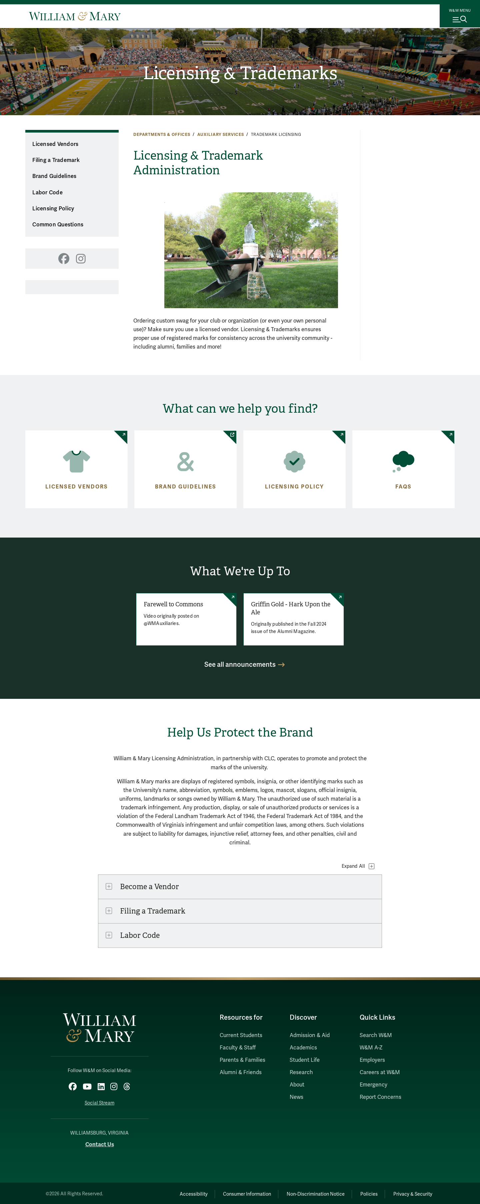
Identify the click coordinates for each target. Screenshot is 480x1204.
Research (301, 1072)
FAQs (403, 486)
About (297, 1084)
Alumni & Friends (241, 1072)
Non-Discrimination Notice (306, 1192)
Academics (303, 1047)
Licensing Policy (53, 208)
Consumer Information (234, 1192)
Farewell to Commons (171, 604)
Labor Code (47, 192)
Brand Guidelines (54, 176)
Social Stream (99, 1101)
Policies (363, 1192)
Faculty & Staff (238, 1047)
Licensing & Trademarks (240, 73)
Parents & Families (242, 1060)
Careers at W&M (380, 1072)
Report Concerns (380, 1097)
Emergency (373, 1084)
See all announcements (240, 664)
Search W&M (376, 1035)
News (296, 1097)
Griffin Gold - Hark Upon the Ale (290, 608)
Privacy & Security (411, 1192)
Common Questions (57, 224)
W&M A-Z (371, 1047)
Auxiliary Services (220, 134)
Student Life (305, 1060)
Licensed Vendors (55, 144)
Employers (372, 1060)
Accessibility (176, 1192)
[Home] (75, 16)
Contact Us (99, 1142)
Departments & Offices (161, 134)
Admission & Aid (310, 1035)
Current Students (241, 1035)
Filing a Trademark (56, 160)
